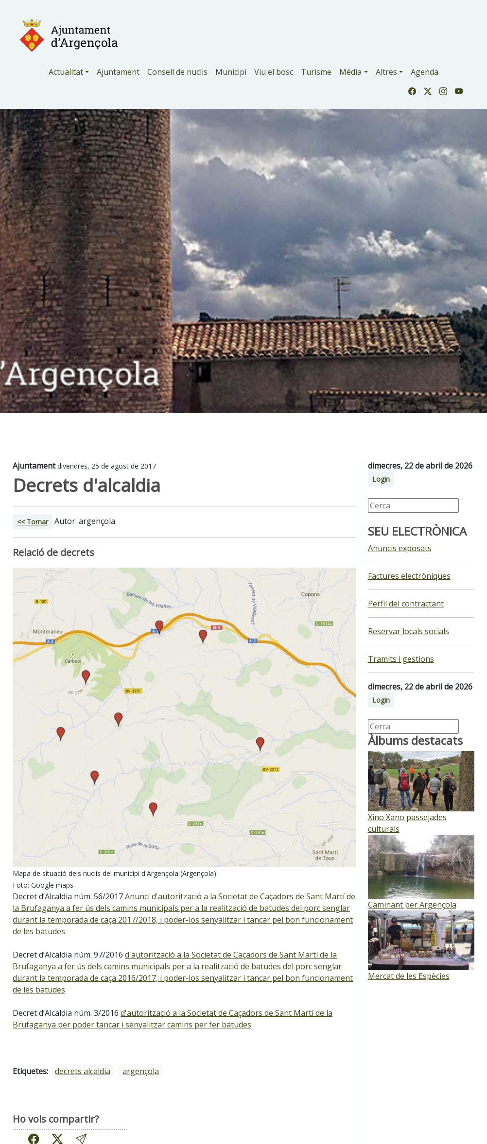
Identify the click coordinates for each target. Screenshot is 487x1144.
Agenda (424, 72)
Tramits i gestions (401, 659)
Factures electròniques (409, 576)
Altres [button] (386, 72)
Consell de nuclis (177, 72)
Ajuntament (118, 72)
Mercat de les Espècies (409, 976)
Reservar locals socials (408, 631)
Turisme (316, 72)
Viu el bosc (273, 72)
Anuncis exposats (400, 548)
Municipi (230, 72)
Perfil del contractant (406, 603)
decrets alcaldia (82, 1071)
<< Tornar (32, 521)
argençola (140, 1071)
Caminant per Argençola (412, 904)
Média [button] (350, 72)
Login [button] (381, 479)
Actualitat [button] (66, 72)
